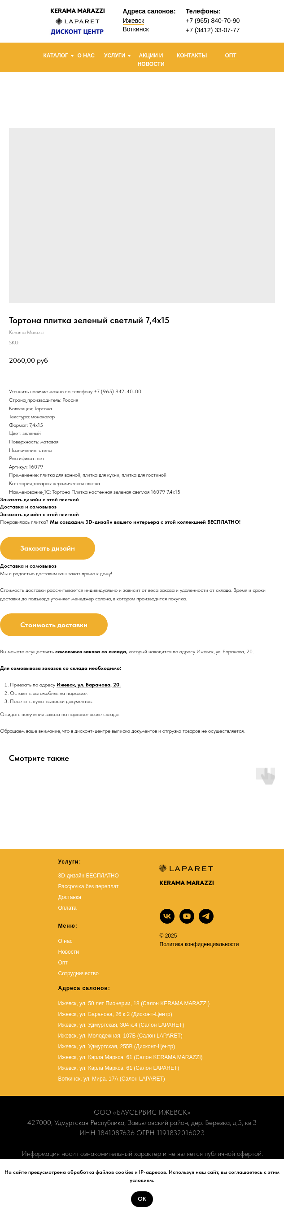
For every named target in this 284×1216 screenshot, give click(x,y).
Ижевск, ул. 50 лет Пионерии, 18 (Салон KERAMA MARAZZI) (134, 1003)
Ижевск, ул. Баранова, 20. (89, 685)
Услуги (68, 862)
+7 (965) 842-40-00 (117, 391)
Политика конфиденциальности (199, 944)
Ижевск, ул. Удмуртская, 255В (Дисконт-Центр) (116, 1046)
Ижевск (133, 20)
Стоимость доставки (53, 625)
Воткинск (136, 29)
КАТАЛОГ (56, 55)
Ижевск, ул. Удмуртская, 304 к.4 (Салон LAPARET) (121, 1025)
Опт (63, 963)
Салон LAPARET (156, 1068)
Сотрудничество (78, 973)
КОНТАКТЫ (192, 55)
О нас (65, 941)
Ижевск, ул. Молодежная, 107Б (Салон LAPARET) (120, 1036)
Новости (68, 952)
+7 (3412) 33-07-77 (213, 30)
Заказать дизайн (47, 548)
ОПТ (230, 55)
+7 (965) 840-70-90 (213, 20)
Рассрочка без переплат (88, 886)
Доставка (70, 897)
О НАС (86, 55)
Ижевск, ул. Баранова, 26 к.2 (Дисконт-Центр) (115, 1014)
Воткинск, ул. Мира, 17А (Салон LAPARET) (111, 1079)
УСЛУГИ (114, 55)
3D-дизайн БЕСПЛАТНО (88, 876)
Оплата (67, 908)
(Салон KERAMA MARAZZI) (168, 1057)
